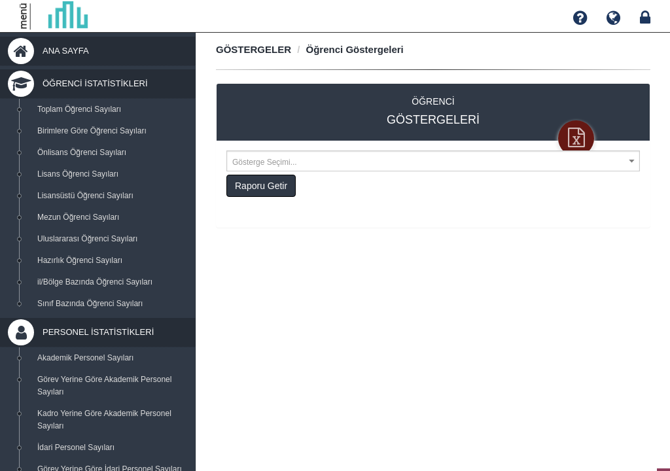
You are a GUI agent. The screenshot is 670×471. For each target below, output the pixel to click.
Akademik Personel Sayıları (85, 357)
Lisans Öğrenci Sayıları (77, 174)
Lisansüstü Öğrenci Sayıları (85, 195)
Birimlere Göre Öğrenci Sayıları (92, 130)
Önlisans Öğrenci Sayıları (81, 152)
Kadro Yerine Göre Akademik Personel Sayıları (104, 419)
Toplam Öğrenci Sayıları (79, 109)
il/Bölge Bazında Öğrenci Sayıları (94, 282)
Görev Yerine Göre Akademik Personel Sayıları (104, 385)
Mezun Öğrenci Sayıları (78, 217)
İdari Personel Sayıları (76, 447)
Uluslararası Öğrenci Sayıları (87, 238)
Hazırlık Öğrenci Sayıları (79, 260)
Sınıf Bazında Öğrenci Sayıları (90, 303)
